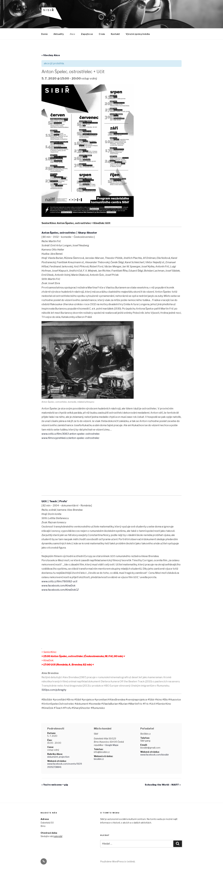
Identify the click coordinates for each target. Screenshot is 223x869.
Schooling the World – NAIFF (163, 784)
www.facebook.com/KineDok (58, 585)
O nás (102, 34)
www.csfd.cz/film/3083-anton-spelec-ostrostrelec (71, 433)
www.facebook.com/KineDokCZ (60, 589)
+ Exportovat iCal (82, 717)
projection (64, 756)
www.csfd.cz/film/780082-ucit (59, 581)
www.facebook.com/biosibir (154, 754)
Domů (44, 34)
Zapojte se (87, 34)
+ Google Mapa (110, 745)
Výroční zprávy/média (138, 34)
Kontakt (115, 34)
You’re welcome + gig (55, 784)
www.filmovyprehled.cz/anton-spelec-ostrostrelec (70, 438)
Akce (72, 34)
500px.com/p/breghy (54, 689)
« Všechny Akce (51, 55)
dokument (52, 756)
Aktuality (58, 34)
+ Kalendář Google (54, 717)
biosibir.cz (99, 759)
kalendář (58, 836)
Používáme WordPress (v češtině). (117, 861)
